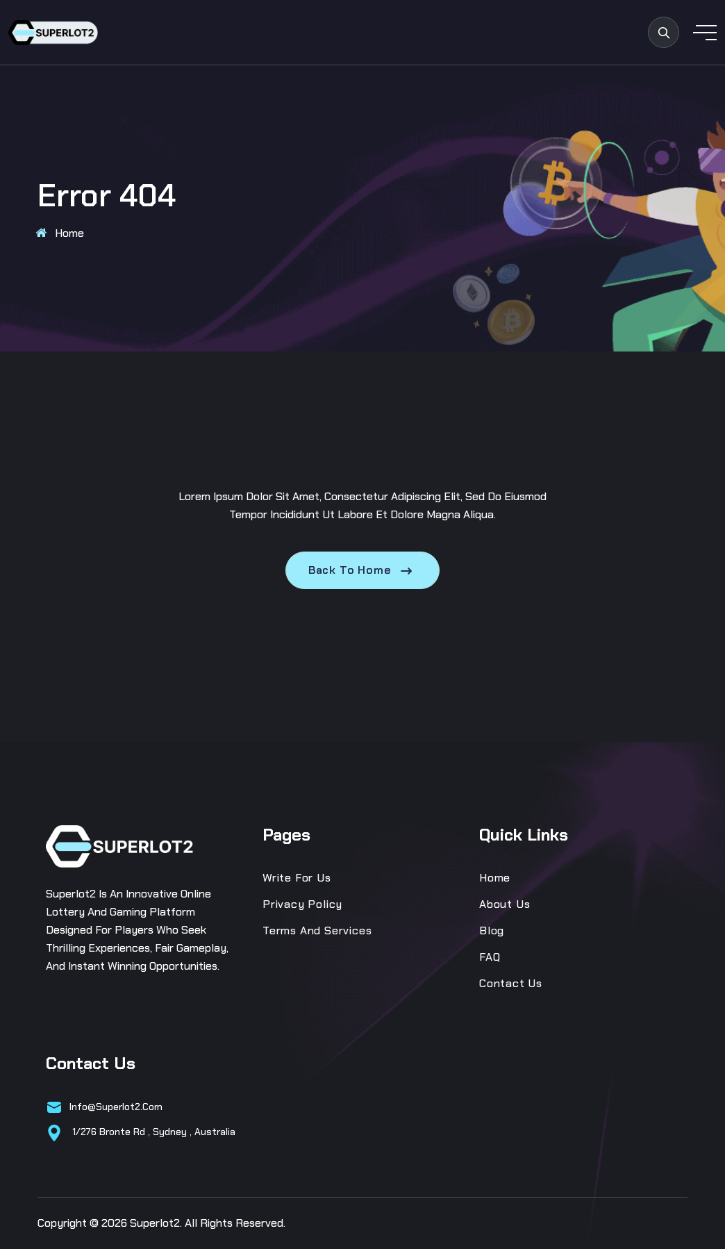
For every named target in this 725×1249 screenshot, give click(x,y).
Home (69, 233)
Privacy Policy (302, 904)
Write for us (296, 877)
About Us (504, 904)
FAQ (489, 957)
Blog (491, 930)
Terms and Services (317, 930)
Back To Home (362, 570)
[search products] (663, 32)
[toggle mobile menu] (705, 32)
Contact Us (510, 983)
